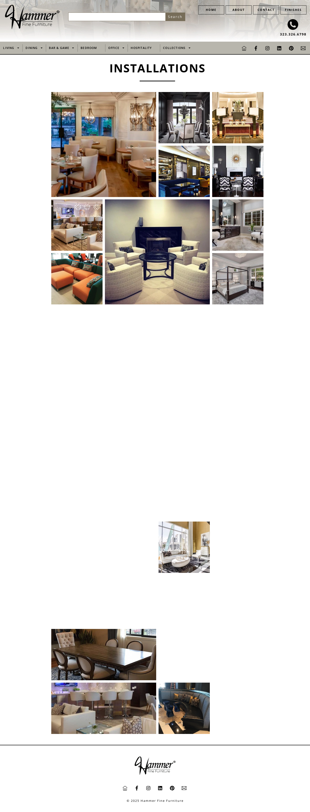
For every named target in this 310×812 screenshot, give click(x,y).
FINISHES (293, 10)
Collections (174, 48)
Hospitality (141, 48)
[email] (303, 47)
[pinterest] (291, 47)
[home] (244, 47)
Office (113, 48)
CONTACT (266, 10)
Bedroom (89, 48)
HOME (211, 10)
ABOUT (238, 10)
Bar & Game (59, 48)
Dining (32, 48)
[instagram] (267, 47)
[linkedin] (279, 47)
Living (8, 48)
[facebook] (256, 47)
